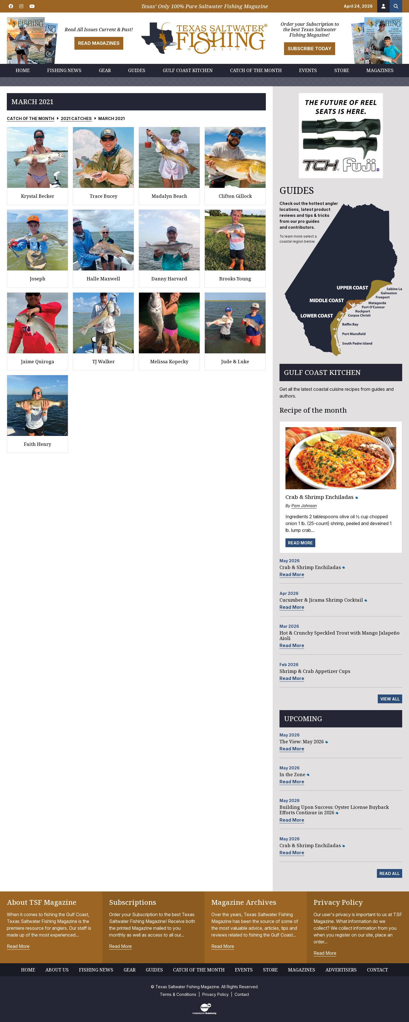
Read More (300, 542)
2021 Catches (76, 118)
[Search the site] (396, 6)
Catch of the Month (30, 118)
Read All (389, 873)
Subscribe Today (309, 48)
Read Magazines (99, 43)
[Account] (383, 6)
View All (390, 698)
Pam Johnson (304, 505)
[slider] (340, 135)
